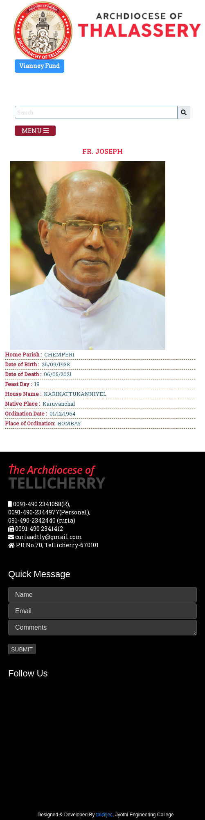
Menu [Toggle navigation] (35, 130)
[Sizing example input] (96, 112)
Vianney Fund (39, 66)
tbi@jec (104, 815)
